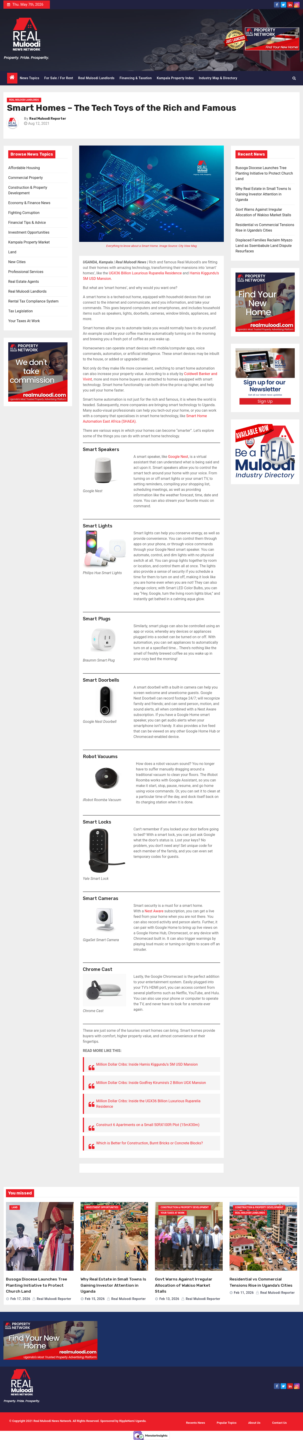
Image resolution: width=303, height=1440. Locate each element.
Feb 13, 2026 (169, 1299)
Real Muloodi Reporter (47, 119)
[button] (294, 78)
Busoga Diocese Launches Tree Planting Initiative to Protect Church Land (264, 173)
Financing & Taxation (136, 78)
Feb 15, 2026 (95, 1299)
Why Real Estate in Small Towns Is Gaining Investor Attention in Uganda (263, 194)
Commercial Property (25, 178)
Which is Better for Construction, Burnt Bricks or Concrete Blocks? (149, 1143)
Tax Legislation (20, 311)
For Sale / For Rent (58, 78)
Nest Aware (154, 911)
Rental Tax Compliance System (33, 301)
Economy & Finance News (29, 203)
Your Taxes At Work (24, 321)
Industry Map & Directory (218, 78)
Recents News (195, 1422)
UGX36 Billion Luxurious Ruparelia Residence (145, 273)
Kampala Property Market (29, 242)
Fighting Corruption (24, 213)
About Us (254, 1422)
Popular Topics (227, 1422)
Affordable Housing (24, 168)
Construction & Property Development (185, 1207)
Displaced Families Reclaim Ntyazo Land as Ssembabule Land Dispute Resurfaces (263, 245)
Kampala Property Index (175, 78)
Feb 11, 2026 (244, 1292)
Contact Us (279, 1422)
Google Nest (178, 456)
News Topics (29, 78)
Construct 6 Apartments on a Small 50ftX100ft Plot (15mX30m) (147, 1125)
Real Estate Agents (23, 281)
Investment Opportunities (28, 232)
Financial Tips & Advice (27, 222)
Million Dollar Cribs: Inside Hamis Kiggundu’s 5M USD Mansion (147, 1064)
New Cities (17, 262)
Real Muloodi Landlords (96, 78)
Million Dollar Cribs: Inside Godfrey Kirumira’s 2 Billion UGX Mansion (151, 1083)
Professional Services (25, 272)
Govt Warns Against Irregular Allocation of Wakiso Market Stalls (183, 1285)
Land (12, 252)
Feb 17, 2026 (20, 1299)
